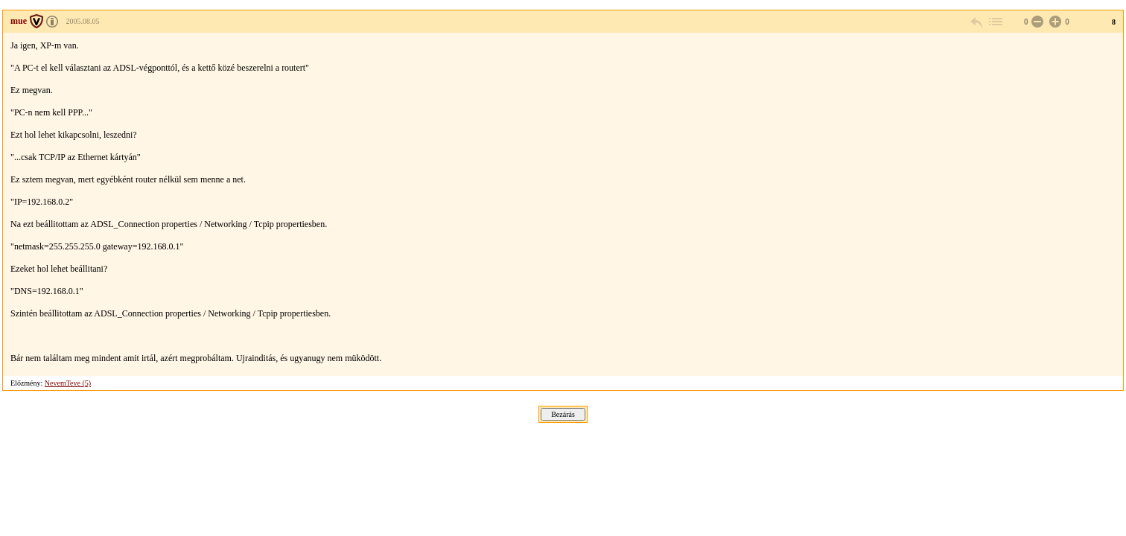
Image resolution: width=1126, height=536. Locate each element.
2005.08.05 (83, 21)
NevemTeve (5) (68, 383)
